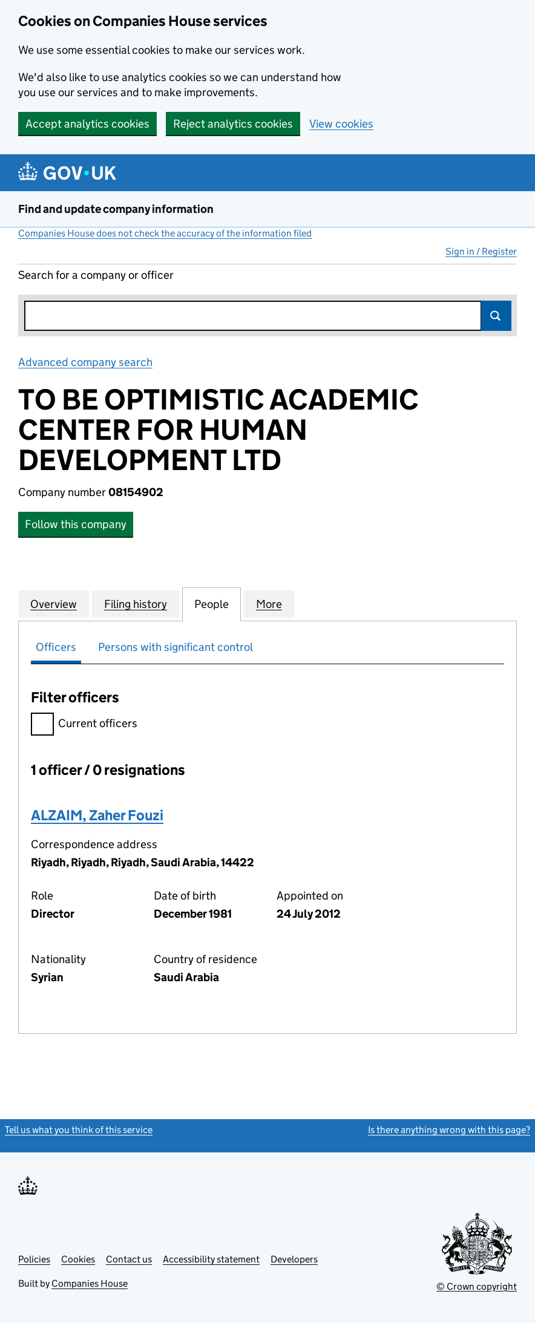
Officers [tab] (56, 647)
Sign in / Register (481, 251)
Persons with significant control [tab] (175, 647)
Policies (34, 1259)
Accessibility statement (211, 1259)
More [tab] (269, 603)
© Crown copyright (476, 1286)
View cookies (341, 123)
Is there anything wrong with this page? (449, 1129)
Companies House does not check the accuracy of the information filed (165, 233)
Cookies (78, 1259)
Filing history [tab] (135, 603)
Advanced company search (85, 362)
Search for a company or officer (96, 275)
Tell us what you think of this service (79, 1129)
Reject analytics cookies (233, 124)
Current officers (84, 725)
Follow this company (75, 524)
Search (496, 316)
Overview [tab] (53, 603)
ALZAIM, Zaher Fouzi (97, 815)
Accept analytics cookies (87, 124)
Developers (294, 1259)
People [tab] (211, 603)
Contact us (129, 1259)
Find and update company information (116, 209)
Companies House (89, 1283)
